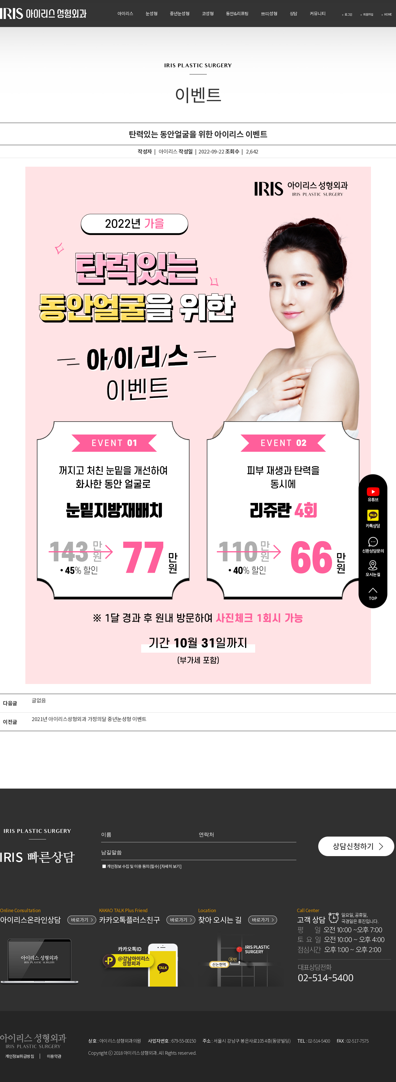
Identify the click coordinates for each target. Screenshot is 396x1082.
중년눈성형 (180, 13)
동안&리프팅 (237, 13)
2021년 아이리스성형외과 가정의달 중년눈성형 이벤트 (89, 718)
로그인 (347, 14)
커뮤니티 (317, 13)
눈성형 (152, 13)
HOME (387, 14)
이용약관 (54, 1056)
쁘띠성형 (269, 13)
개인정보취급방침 (19, 1056)
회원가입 (367, 14)
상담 (294, 13)
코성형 (208, 13)
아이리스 (125, 13)
